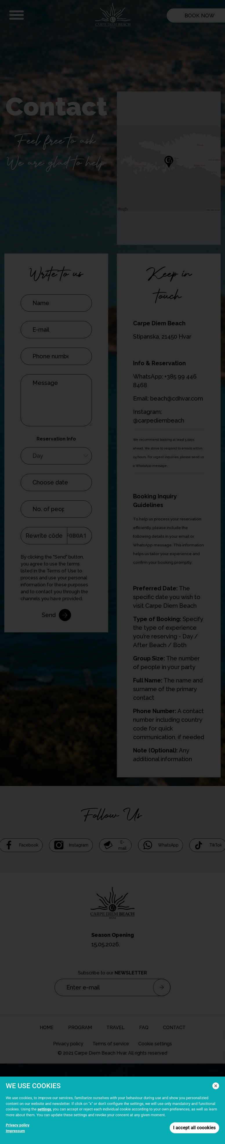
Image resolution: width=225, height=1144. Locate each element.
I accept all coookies (194, 1127)
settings (44, 1109)
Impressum (15, 1131)
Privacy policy (17, 1125)
